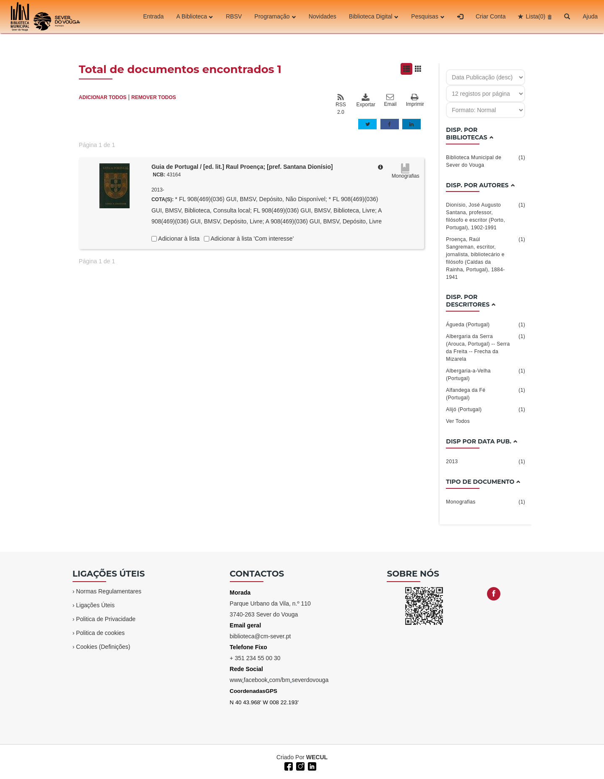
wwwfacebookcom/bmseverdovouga (279, 680)
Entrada (153, 16)
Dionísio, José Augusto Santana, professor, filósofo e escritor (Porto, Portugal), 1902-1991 (485, 216)
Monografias (485, 502)
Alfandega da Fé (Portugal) (485, 393)
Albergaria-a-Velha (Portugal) (485, 374)
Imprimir (415, 101)
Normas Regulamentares (108, 591)
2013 (485, 461)
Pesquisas (428, 16)
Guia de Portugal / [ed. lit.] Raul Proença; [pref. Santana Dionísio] (242, 166)
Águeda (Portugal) (485, 324)
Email (390, 100)
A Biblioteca (194, 16)
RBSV (234, 16)
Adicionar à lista (178, 238)
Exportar (365, 100)
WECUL (317, 757)
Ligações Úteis (95, 605)
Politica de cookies (100, 632)
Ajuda (590, 16)
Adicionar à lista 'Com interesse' (251, 238)
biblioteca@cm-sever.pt (260, 636)
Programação (275, 16)
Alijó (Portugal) (485, 409)
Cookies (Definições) (103, 646)
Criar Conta (491, 16)
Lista (535, 16)
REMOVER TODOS (153, 97)
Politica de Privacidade (105, 619)
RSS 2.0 (341, 104)
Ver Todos (458, 421)
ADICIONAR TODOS (103, 97)
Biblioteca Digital (374, 16)
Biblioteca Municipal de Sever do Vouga (485, 161)
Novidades (322, 16)
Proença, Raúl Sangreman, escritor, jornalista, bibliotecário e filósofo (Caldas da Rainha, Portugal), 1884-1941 (485, 258)
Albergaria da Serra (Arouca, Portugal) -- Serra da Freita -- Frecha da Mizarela (485, 347)
